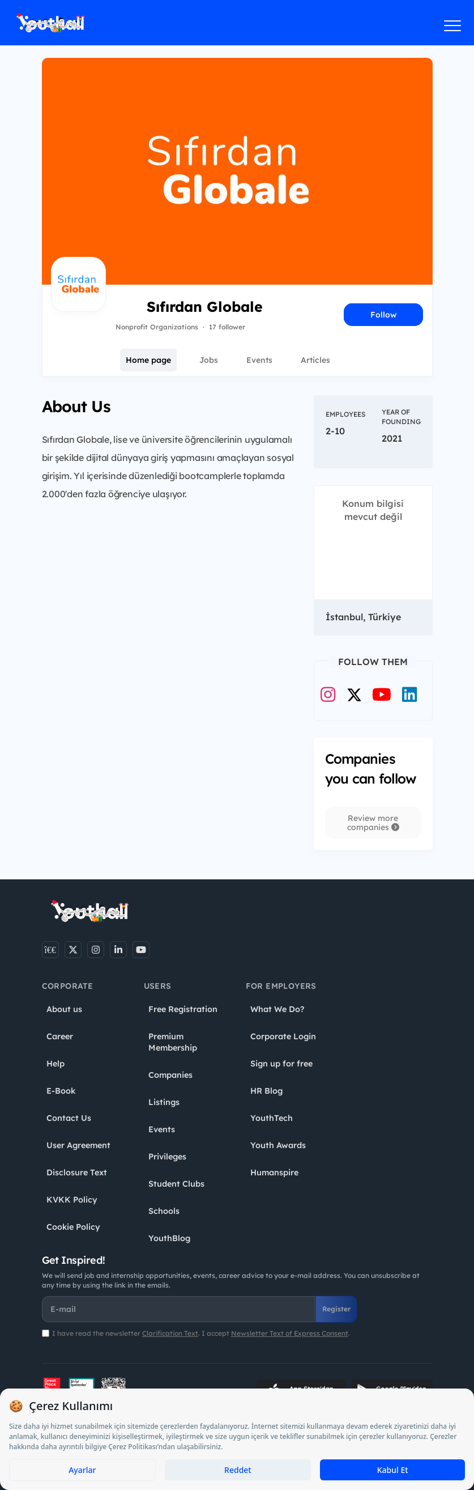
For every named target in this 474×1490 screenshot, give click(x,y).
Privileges (167, 1157)
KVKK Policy (71, 1200)
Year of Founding (401, 417)
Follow (383, 315)
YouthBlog (169, 1238)
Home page (148, 360)
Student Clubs (176, 1184)
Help (55, 1064)
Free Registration (182, 1009)
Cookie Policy (73, 1227)
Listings (164, 1102)
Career (59, 1036)
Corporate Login (283, 1036)
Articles (315, 360)
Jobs (208, 360)
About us (64, 1009)
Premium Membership (172, 1042)
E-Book (60, 1091)
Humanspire (274, 1172)
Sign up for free (281, 1064)
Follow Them (373, 661)
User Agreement (78, 1145)
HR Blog (266, 1091)
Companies (170, 1075)
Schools (164, 1211)
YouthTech (271, 1118)
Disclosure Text (76, 1172)
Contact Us (68, 1118)
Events (259, 360)
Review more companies (373, 822)
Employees (345, 414)
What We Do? (277, 1009)
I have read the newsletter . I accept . (201, 1333)
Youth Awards (278, 1145)
